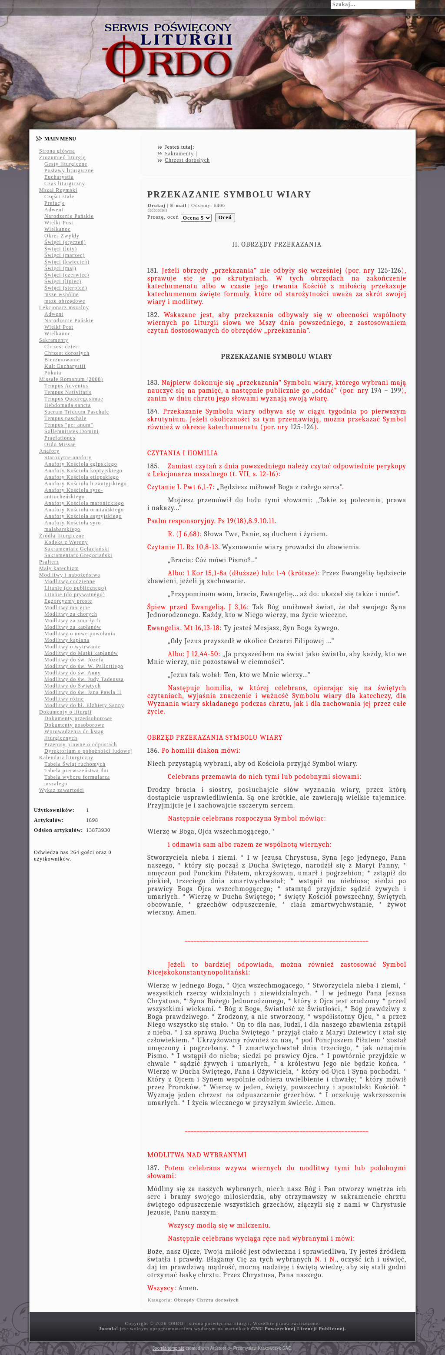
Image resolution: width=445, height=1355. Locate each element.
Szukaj (320, 4)
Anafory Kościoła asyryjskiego (83, 516)
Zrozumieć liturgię (62, 157)
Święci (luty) (60, 249)
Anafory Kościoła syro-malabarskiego (73, 526)
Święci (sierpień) (65, 288)
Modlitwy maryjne (67, 607)
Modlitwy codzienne (69, 581)
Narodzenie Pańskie (69, 216)
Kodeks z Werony (66, 542)
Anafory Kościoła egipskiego (80, 464)
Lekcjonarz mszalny (64, 307)
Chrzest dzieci (62, 347)
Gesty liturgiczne (65, 164)
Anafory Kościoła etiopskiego (81, 477)
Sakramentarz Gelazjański (77, 549)
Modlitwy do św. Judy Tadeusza (84, 679)
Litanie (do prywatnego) (74, 594)
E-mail (179, 205)
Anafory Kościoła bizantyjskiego (85, 484)
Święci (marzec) (64, 255)
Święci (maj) (60, 268)
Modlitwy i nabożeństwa (69, 575)
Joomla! (108, 1328)
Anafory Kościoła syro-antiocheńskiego (73, 493)
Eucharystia (59, 177)
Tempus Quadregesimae (73, 399)
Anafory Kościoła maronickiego (84, 503)
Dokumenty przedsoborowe (78, 718)
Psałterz (49, 562)
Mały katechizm (59, 568)
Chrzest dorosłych (67, 353)
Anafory (49, 451)
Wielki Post (58, 223)
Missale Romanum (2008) (71, 379)
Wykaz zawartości (61, 790)
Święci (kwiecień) (67, 262)
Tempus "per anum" (68, 425)
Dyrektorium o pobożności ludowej (88, 751)
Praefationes (59, 438)
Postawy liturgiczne (69, 170)
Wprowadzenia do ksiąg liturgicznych (74, 734)
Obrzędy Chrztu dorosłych (206, 1299)
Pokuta (52, 373)
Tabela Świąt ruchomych (75, 764)
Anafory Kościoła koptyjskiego (83, 470)
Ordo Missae (60, 444)
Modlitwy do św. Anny (72, 673)
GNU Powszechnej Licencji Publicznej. (298, 1328)
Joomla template (168, 1348)
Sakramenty (53, 340)
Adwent (53, 210)
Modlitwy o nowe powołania (79, 634)
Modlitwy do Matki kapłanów (81, 653)
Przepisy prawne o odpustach (80, 744)
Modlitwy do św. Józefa (74, 660)
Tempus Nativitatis (68, 392)
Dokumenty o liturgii (65, 712)
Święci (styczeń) (65, 242)
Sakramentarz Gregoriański (78, 555)
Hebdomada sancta (67, 405)
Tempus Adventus (66, 386)
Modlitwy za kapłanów (72, 627)
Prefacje (54, 203)
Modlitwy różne (64, 699)
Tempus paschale (65, 418)
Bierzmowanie (62, 360)
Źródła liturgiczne (61, 536)
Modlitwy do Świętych (72, 686)
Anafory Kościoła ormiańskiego (84, 510)
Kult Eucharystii (65, 366)
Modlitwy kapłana (67, 640)
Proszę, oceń (163, 217)
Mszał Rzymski (58, 190)
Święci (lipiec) (62, 281)
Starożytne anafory (68, 457)
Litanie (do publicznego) (75, 588)
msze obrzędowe (64, 301)
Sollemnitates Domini (71, 431)
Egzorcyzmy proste (68, 601)
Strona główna (57, 151)
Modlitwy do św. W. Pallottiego (83, 666)
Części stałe (59, 197)
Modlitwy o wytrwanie (72, 647)
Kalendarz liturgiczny (66, 757)
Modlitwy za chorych (70, 614)
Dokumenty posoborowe (74, 725)
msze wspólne (61, 294)
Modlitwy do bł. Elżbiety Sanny (84, 705)
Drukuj (157, 205)
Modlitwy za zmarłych (72, 620)
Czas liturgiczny (64, 183)
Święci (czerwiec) (66, 275)
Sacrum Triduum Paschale (76, 412)
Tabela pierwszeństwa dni (76, 771)
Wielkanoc (57, 229)
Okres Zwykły (62, 236)
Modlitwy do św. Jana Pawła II (83, 692)
